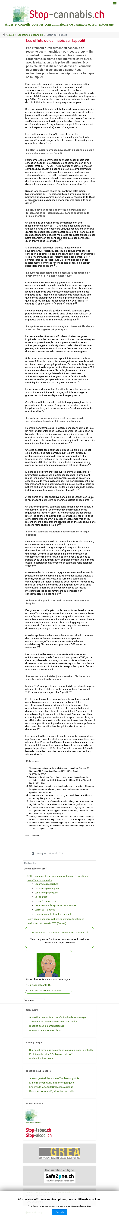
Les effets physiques (46, 892)
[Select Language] (34, 1000)
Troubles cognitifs (69, 1078)
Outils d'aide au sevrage (72, 1017)
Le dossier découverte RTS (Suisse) (46, 923)
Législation (64, 918)
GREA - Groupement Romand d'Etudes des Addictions (55, 1192)
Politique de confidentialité (78, 1049)
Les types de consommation (42, 918)
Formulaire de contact (51, 1049)
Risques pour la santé (41, 1025)
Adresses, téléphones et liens (45, 1030)
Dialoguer (58, 1025)
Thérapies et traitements (42, 1021)
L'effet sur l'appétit (44, 909)
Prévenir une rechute (67, 1021)
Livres (39, 1122)
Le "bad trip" (41, 896)
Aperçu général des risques (44, 1078)
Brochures (30, 1122)
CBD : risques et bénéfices (41, 876)
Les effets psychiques (46, 888)
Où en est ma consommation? (44, 990)
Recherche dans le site (41, 1058)
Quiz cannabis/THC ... (40, 984)
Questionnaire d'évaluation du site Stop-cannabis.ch (59, 932)
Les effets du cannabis (39, 880)
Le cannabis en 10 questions (72, 876)
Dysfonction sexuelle (62, 1091)
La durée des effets (45, 901)
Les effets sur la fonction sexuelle (53, 914)
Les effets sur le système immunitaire (55, 905)
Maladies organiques (62, 1082)
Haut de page (34, 1212)
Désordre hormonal (40, 1091)
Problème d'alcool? (62, 1054)
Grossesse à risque (62, 1086)
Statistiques (77, 918)
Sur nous (34, 1049)
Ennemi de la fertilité (40, 1086)
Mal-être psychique (39, 1082)
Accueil (33, 1017)
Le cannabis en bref (48, 1017)
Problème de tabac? (40, 1054)
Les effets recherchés (46, 883)
